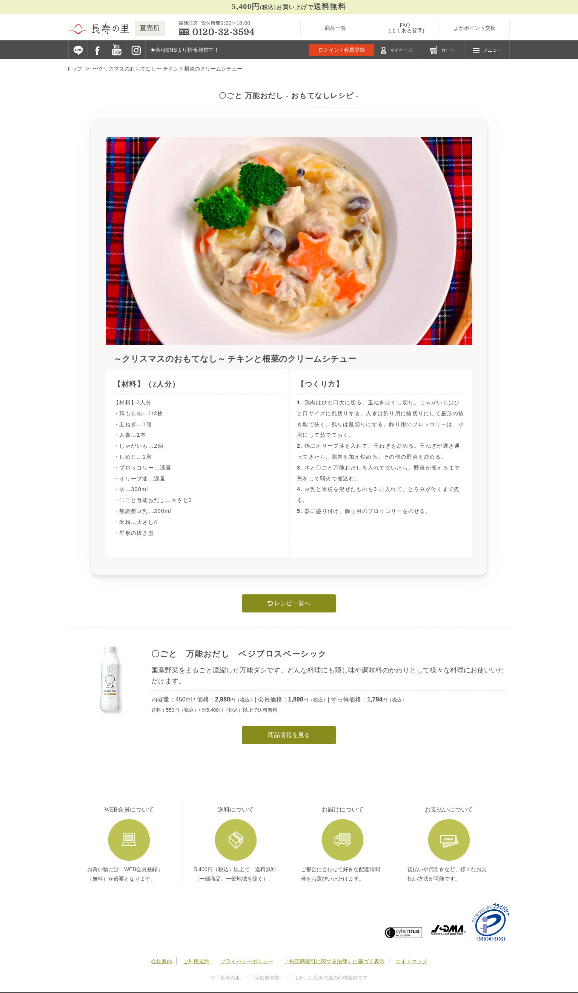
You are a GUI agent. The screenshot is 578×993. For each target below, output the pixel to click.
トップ (74, 69)
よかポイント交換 (474, 28)
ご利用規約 (196, 961)
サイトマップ (411, 961)
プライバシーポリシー (246, 961)
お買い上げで (289, 6)
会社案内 (161, 961)
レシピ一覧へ (289, 603)
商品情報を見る (289, 735)
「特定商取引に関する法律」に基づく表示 (334, 961)
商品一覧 (335, 28)
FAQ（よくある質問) (405, 28)
